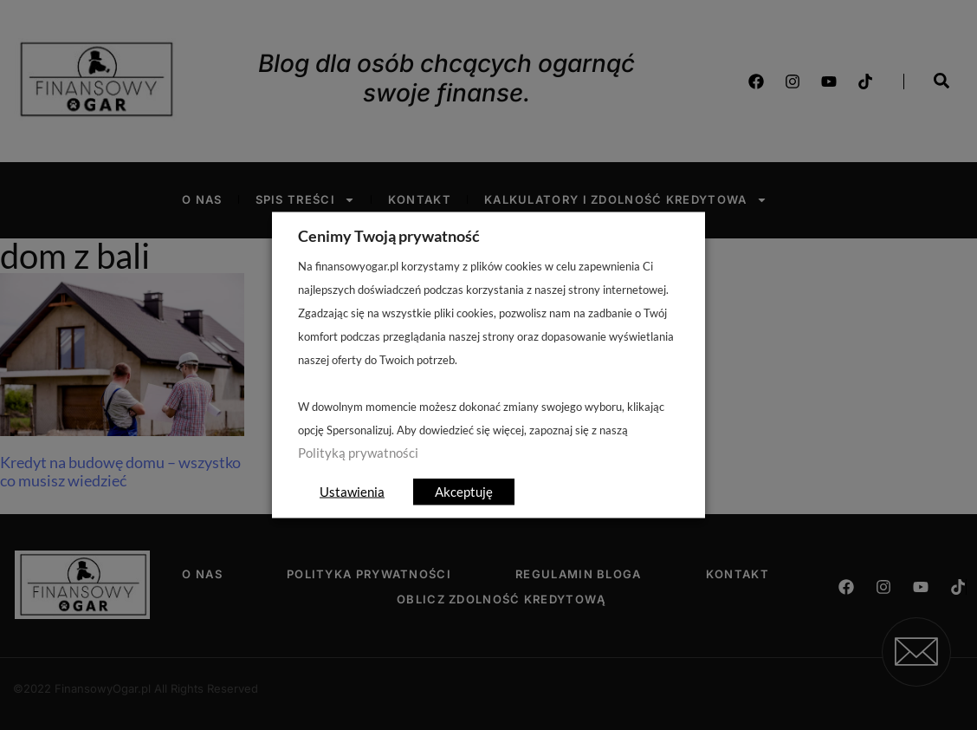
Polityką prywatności (358, 453)
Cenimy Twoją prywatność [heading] (389, 235)
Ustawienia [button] (352, 491)
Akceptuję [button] (464, 491)
